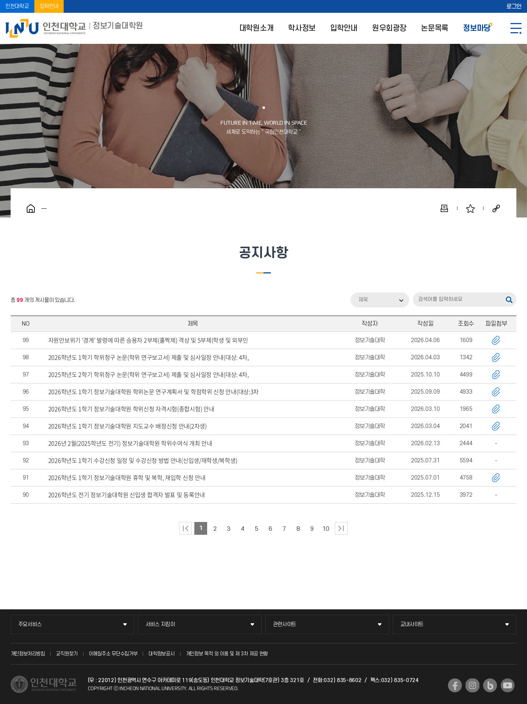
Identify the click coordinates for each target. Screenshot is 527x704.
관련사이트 (284, 624)
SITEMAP (516, 28)
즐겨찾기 (470, 208)
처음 (185, 528)
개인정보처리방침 (28, 653)
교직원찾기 (67, 653)
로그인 (514, 6)
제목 (363, 300)
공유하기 (496, 208)
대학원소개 (256, 28)
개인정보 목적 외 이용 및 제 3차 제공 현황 (227, 653)
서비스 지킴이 (160, 624)
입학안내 (49, 6)
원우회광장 (389, 28)
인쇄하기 (444, 208)
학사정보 (301, 28)
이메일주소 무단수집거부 (113, 653)
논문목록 (434, 28)
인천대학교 (17, 6)
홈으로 (31, 208)
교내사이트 (412, 624)
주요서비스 (30, 624)
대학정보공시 (161, 653)
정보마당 (476, 28)
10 (325, 529)
